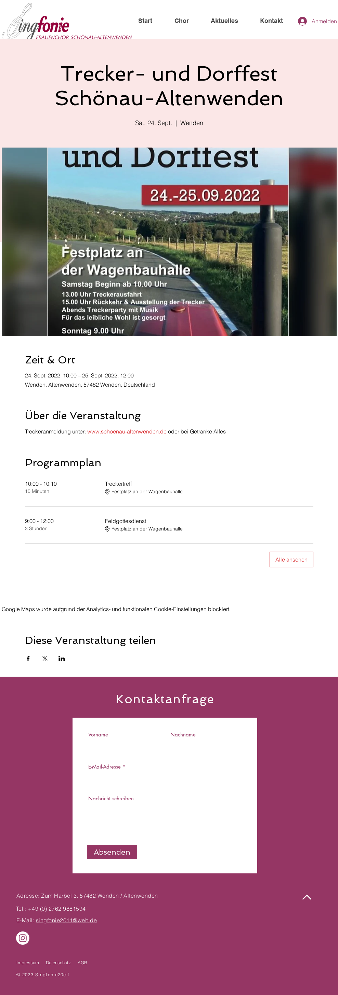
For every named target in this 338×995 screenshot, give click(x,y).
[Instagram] (22, 938)
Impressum (27, 962)
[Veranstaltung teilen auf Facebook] (28, 658)
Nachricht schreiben (111, 798)
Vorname (98, 734)
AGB (82, 962)
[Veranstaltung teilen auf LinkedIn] (61, 658)
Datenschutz (58, 962)
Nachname (183, 734)
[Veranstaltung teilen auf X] (45, 658)
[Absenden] (112, 852)
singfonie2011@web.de (66, 920)
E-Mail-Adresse (104, 766)
